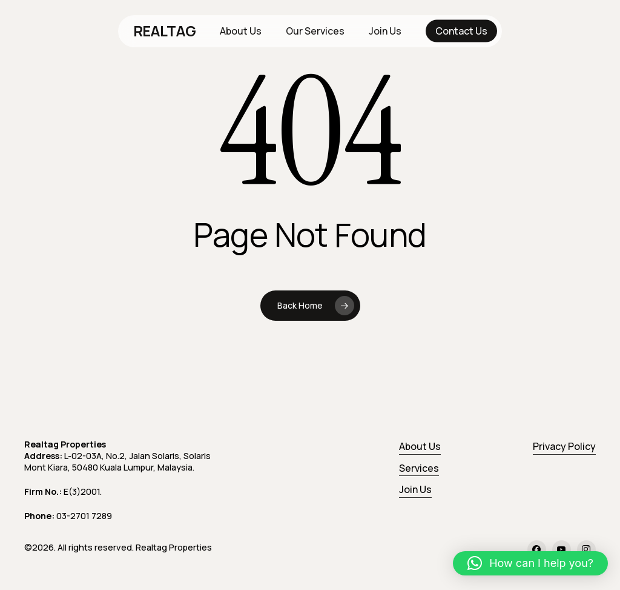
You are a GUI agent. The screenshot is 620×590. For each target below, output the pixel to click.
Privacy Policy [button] (564, 446)
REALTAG (164, 31)
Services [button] (419, 468)
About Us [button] (420, 446)
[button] (530, 563)
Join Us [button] (415, 489)
